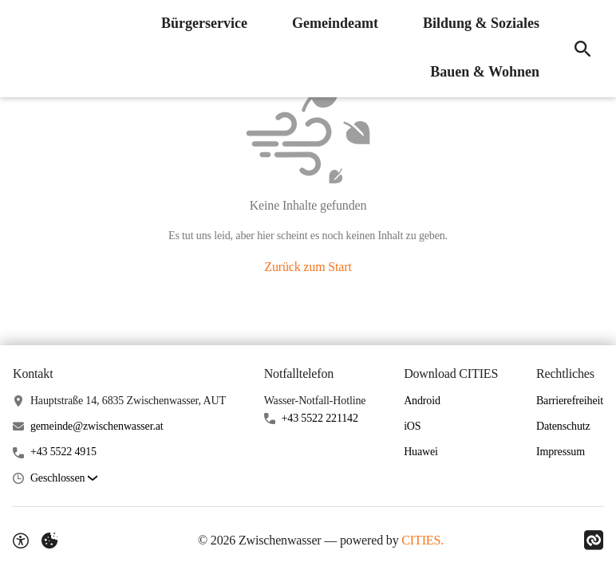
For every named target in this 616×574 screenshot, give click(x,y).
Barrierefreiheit (569, 401)
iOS (412, 426)
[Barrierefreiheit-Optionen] (20, 540)
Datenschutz (563, 426)
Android (422, 401)
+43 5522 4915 (63, 452)
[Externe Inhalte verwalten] (49, 540)
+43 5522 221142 (320, 418)
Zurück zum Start (307, 266)
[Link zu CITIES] (593, 540)
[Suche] (582, 48)
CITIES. (422, 540)
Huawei (421, 452)
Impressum (560, 452)
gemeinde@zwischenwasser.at (97, 426)
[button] (63, 478)
